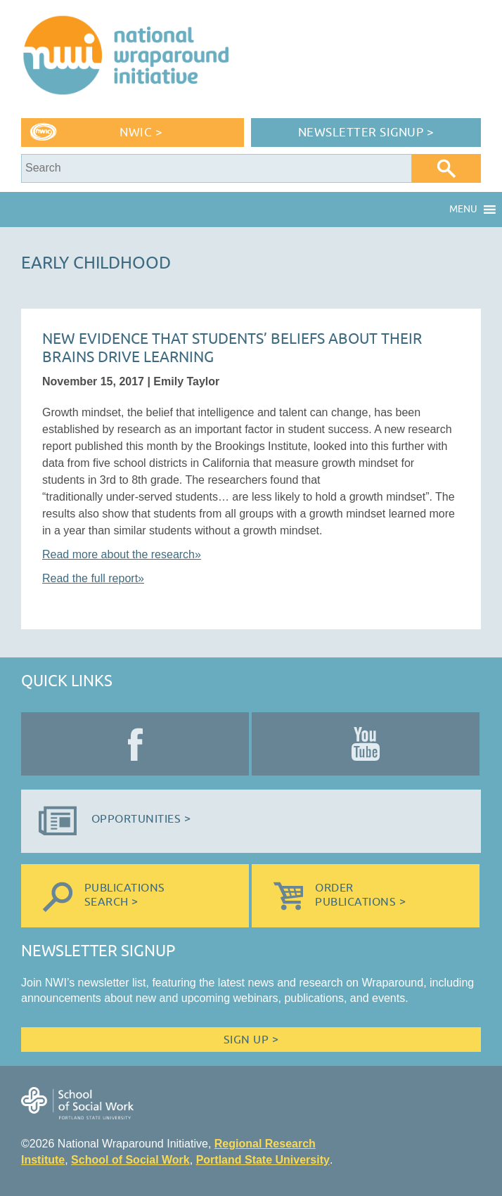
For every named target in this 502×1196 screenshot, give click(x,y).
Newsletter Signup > (366, 132)
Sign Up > (251, 1040)
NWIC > (141, 132)
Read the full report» (93, 578)
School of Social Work (130, 1160)
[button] (463, 209)
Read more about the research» (121, 554)
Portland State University (263, 1160)
